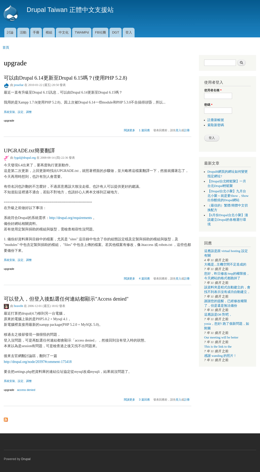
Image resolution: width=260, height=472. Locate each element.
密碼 (208, 105)
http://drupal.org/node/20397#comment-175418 (38, 362)
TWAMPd (82, 32)
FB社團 (100, 32)
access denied (26, 389)
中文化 (64, 32)
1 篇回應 (144, 130)
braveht (18, 306)
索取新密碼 (215, 125)
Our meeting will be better (221, 337)
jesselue (19, 85)
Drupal (26, 459)
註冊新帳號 (215, 120)
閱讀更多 (129, 129)
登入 (128, 32)
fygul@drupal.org (25, 157)
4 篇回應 (144, 278)
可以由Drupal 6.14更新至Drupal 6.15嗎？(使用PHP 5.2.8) (65, 78)
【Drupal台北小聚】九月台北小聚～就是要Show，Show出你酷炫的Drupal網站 (228, 195)
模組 (49, 32)
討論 (10, 32)
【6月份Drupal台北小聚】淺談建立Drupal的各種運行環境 (227, 219)
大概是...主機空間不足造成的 (225, 264)
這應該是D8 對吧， (218, 314)
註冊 (187, 130)
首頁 (6, 47)
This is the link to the (218, 346)
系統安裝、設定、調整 (18, 111)
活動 (23, 32)
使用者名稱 (213, 90)
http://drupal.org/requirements (70, 218)
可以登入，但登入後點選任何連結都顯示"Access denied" (66, 299)
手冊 (36, 32)
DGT (115, 32)
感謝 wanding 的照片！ (220, 356)
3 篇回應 (144, 399)
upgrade (9, 120)
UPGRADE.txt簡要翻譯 (29, 150)
